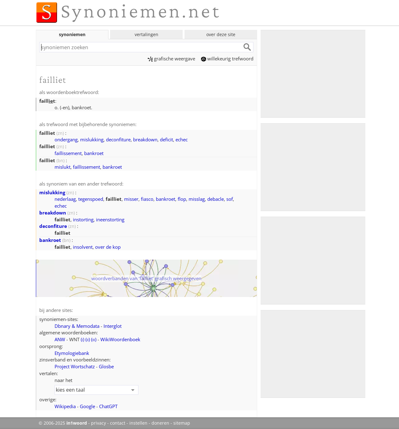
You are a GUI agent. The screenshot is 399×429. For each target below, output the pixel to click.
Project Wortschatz (75, 366)
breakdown (145, 139)
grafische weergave (171, 58)
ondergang (66, 139)
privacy (98, 423)
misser (131, 199)
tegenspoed (90, 199)
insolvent (83, 247)
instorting (83, 219)
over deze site (220, 34)
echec (181, 139)
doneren (160, 423)
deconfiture (118, 139)
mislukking (91, 139)
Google (87, 406)
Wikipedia (65, 406)
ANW (60, 339)
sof (229, 199)
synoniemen (72, 34)
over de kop (108, 247)
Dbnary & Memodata (77, 326)
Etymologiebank (72, 353)
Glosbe (106, 366)
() (82, 339)
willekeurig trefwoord (227, 58)
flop (182, 199)
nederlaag (65, 199)
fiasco (147, 199)
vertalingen (146, 34)
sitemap (181, 423)
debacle (215, 199)
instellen (138, 423)
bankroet (93, 153)
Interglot (112, 326)
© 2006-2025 (63, 423)
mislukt (62, 167)
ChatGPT (108, 406)
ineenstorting (110, 219)
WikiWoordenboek (120, 339)
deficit (166, 139)
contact (117, 423)
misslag (197, 199)
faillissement (68, 153)
